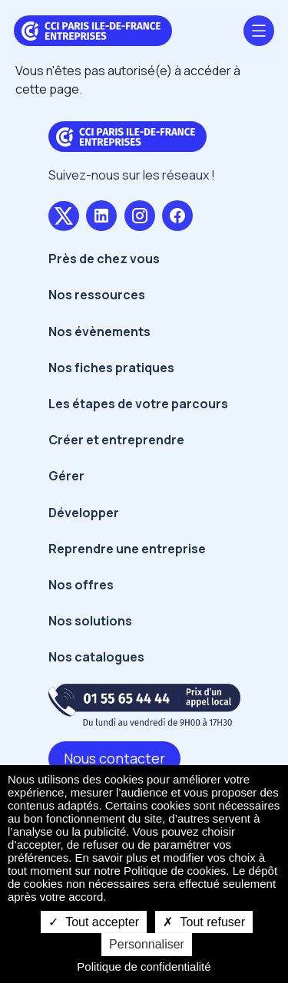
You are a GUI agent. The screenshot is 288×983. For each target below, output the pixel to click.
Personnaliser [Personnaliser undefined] (146, 944)
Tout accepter (93, 922)
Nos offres (81, 584)
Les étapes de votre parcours (138, 403)
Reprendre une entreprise (127, 548)
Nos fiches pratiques (111, 367)
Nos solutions (90, 620)
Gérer (66, 475)
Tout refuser (204, 922)
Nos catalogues (96, 656)
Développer (83, 512)
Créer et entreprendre (116, 439)
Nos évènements (99, 331)
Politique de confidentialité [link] (143, 966)
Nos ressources (96, 294)
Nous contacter (114, 758)
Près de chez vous (104, 258)
